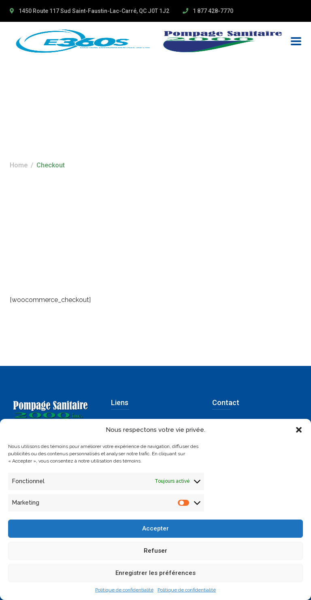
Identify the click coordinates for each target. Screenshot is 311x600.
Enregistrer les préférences (155, 573)
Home (19, 165)
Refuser (155, 550)
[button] (299, 430)
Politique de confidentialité (124, 590)
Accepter (155, 528)
